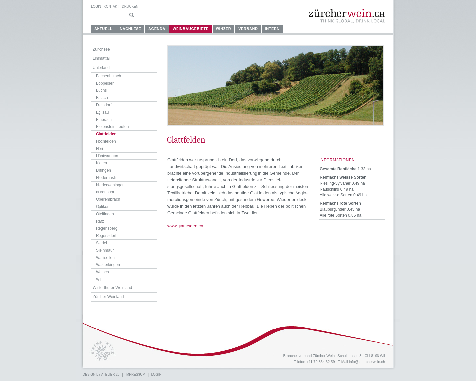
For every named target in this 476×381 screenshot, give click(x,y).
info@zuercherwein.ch (367, 362)
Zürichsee (101, 49)
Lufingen (103, 170)
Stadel (101, 243)
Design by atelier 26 (101, 374)
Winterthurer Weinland (112, 287)
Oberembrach (108, 199)
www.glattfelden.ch (185, 226)
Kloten (101, 163)
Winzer (223, 29)
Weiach (102, 272)
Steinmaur (105, 250)
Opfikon (102, 206)
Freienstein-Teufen (112, 126)
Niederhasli (106, 177)
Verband (248, 29)
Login (96, 6)
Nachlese (130, 29)
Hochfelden (106, 141)
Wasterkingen (108, 264)
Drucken (130, 6)
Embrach (104, 119)
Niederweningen (110, 185)
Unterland (101, 67)
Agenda (156, 29)
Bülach (102, 97)
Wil (98, 279)
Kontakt (111, 6)
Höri (99, 148)
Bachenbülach (108, 76)
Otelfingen (105, 214)
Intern (272, 29)
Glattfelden (106, 134)
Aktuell (103, 29)
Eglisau (102, 112)
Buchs (101, 90)
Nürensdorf (105, 192)
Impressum (135, 374)
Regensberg (106, 228)
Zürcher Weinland (108, 296)
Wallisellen (105, 257)
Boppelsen (105, 83)
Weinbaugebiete (191, 29)
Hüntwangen (107, 156)
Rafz (100, 221)
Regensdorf (106, 235)
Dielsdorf (103, 105)
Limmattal (101, 58)
